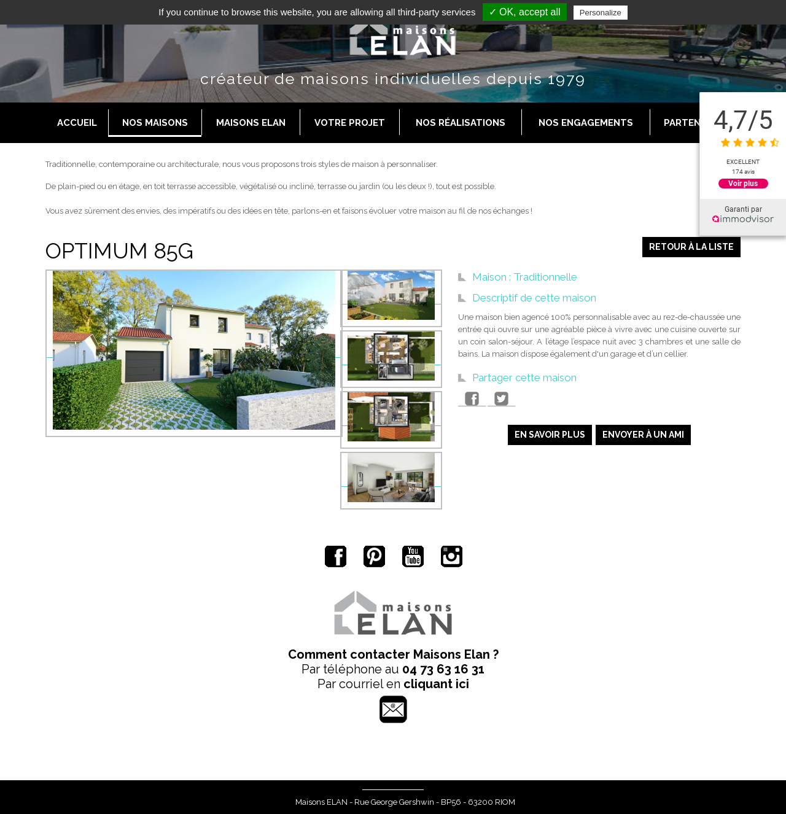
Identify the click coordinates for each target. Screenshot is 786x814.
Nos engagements (586, 122)
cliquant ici (436, 683)
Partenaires (695, 122)
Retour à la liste (691, 247)
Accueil (77, 122)
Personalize (600, 12)
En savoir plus (550, 435)
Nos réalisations (460, 122)
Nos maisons (155, 122)
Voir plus (743, 183)
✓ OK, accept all (525, 12)
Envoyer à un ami (643, 435)
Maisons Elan (251, 122)
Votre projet (349, 122)
